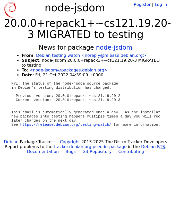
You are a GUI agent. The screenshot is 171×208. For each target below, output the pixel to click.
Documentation (43, 151)
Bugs (70, 151)
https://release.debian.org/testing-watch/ (66, 125)
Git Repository (97, 151)
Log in (161, 4)
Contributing (131, 151)
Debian (11, 141)
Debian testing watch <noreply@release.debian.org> (91, 55)
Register (142, 4)
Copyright (70, 141)
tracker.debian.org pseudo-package (90, 146)
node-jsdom (114, 47)
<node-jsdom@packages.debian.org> (68, 70)
